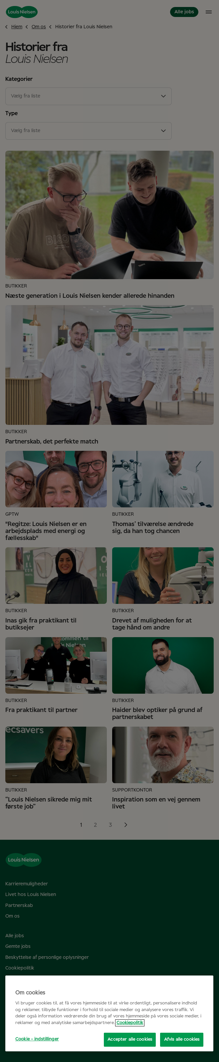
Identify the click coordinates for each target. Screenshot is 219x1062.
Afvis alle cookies (181, 1039)
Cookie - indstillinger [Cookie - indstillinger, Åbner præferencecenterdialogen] (37, 1039)
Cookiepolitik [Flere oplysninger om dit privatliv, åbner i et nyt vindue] (129, 1023)
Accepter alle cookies (130, 1039)
